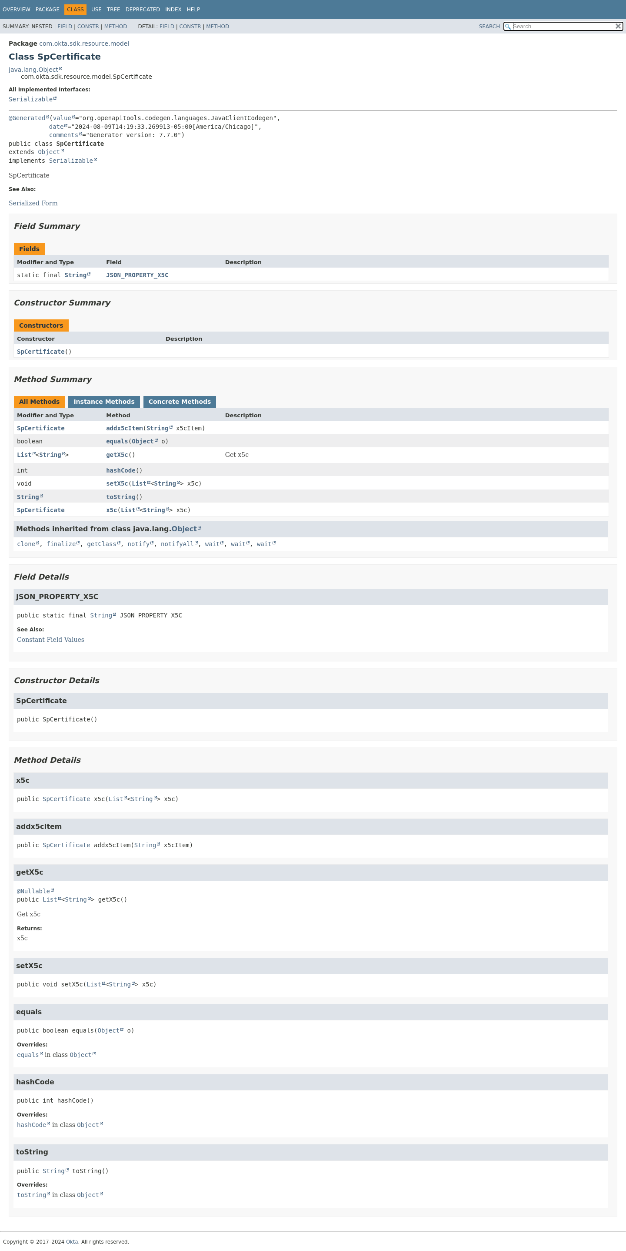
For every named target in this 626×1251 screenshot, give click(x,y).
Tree (113, 10)
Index (173, 10)
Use (96, 10)
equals (117, 441)
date (56, 126)
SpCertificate (41, 351)
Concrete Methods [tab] (180, 401)
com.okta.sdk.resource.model (84, 43)
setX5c (117, 483)
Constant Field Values (50, 639)
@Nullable (33, 891)
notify (139, 543)
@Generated (27, 117)
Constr (88, 26)
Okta (72, 1242)
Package (48, 10)
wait (212, 543)
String (76, 275)
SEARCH (489, 26)
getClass (101, 543)
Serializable (31, 99)
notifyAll (177, 543)
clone (26, 543)
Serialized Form (33, 203)
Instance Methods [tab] (103, 401)
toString (120, 496)
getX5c (117, 454)
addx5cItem (124, 428)
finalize (61, 543)
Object (49, 151)
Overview (16, 10)
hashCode (120, 470)
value (62, 117)
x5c (111, 509)
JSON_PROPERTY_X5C (137, 275)
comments (63, 134)
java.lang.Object (33, 69)
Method (115, 26)
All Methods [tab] (39, 401)
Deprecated (143, 10)
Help (193, 10)
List (24, 454)
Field (64, 26)
